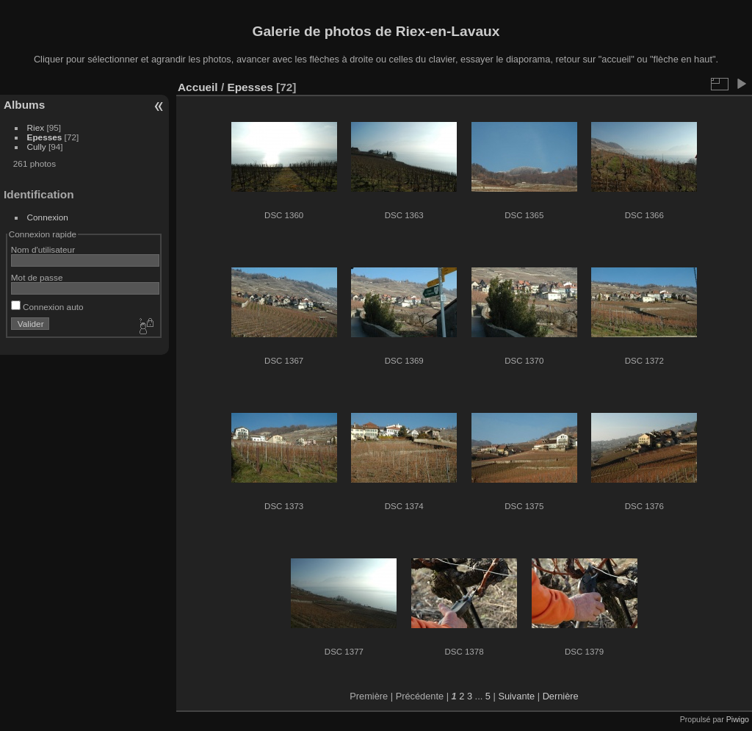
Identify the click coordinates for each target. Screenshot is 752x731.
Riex (36, 127)
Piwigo (737, 719)
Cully (36, 146)
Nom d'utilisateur (43, 249)
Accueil (198, 87)
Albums (24, 104)
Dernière (561, 696)
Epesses (44, 137)
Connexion (47, 217)
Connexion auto (47, 307)
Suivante (516, 696)
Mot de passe (37, 277)
